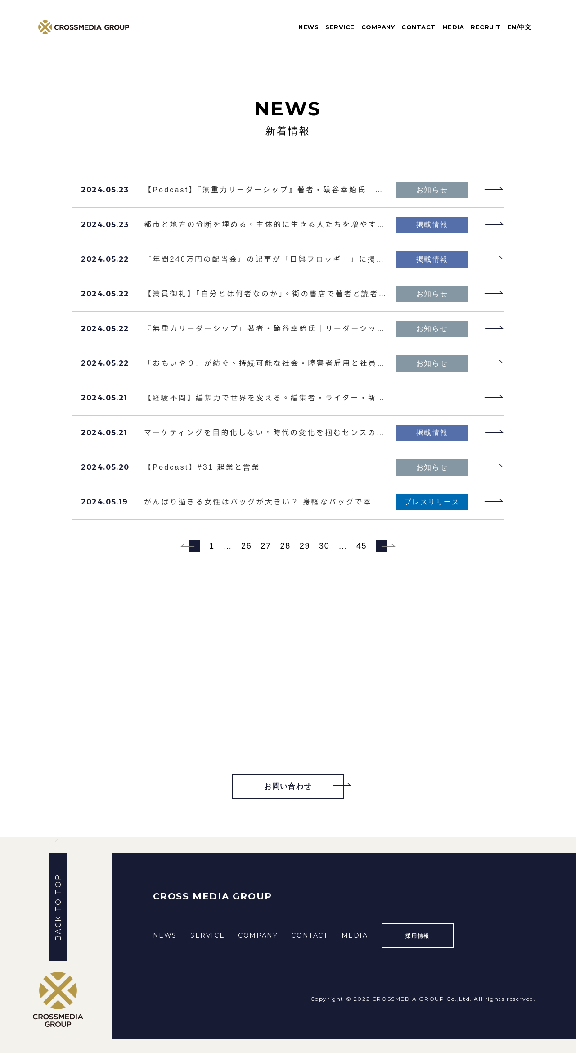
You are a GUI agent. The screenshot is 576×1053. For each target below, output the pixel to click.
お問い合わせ (288, 786)
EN (512, 27)
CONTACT (418, 27)
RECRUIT (486, 27)
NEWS (308, 27)
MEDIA (453, 27)
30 (324, 545)
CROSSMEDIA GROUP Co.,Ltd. (422, 998)
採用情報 (417, 935)
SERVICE (340, 27)
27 (266, 545)
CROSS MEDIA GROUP (212, 896)
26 (246, 545)
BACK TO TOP (58, 907)
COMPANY (378, 27)
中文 (525, 27)
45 (361, 545)
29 (305, 545)
